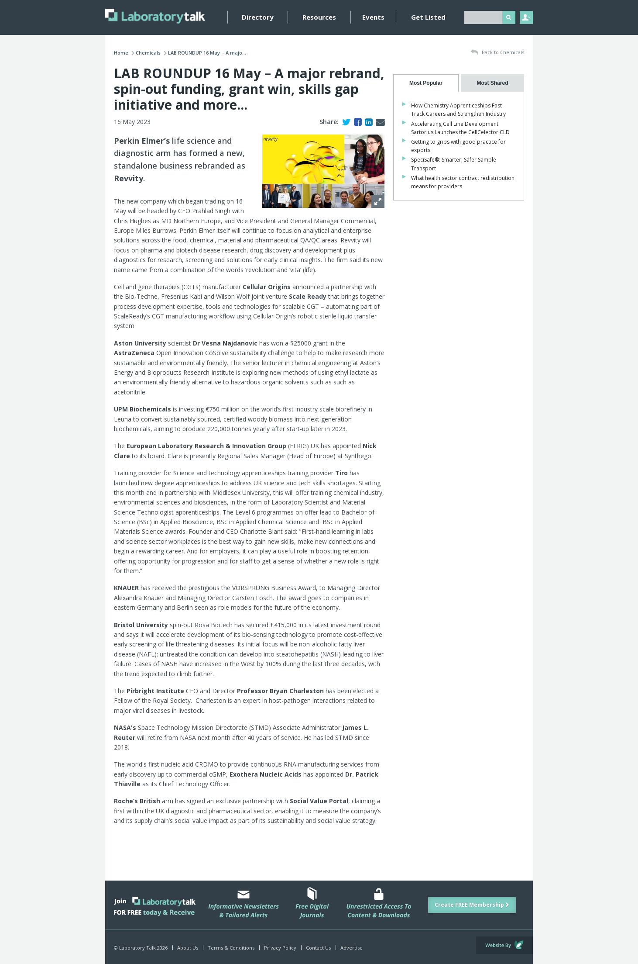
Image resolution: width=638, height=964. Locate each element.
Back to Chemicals (497, 52)
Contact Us (318, 947)
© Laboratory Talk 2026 (141, 947)
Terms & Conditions (231, 947)
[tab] (426, 83)
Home (121, 52)
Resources (319, 17)
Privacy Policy (280, 947)
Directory (258, 17)
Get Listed (428, 17)
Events (373, 17)
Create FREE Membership (472, 905)
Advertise (351, 947)
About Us (187, 947)
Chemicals (148, 52)
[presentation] (426, 83)
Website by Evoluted (504, 945)
